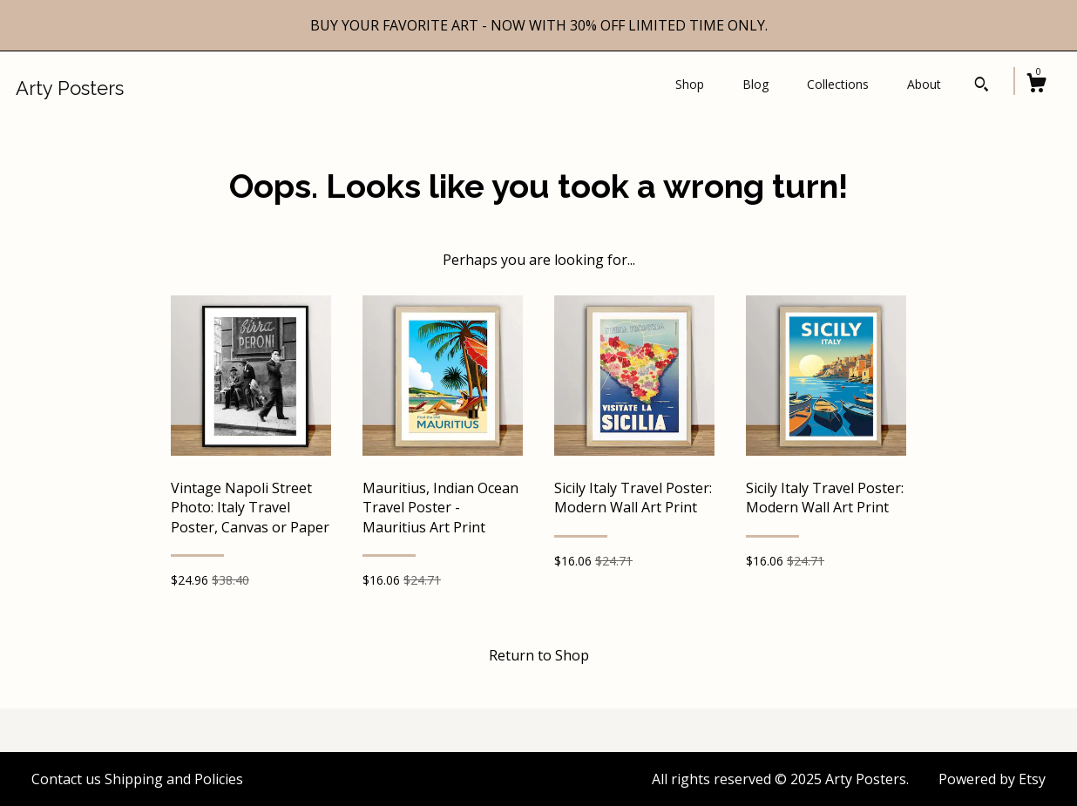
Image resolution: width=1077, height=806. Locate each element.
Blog (755, 84)
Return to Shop (539, 655)
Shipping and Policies (174, 779)
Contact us (66, 779)
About (924, 84)
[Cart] (1036, 84)
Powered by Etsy (992, 779)
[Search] (981, 86)
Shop (689, 84)
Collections (838, 84)
